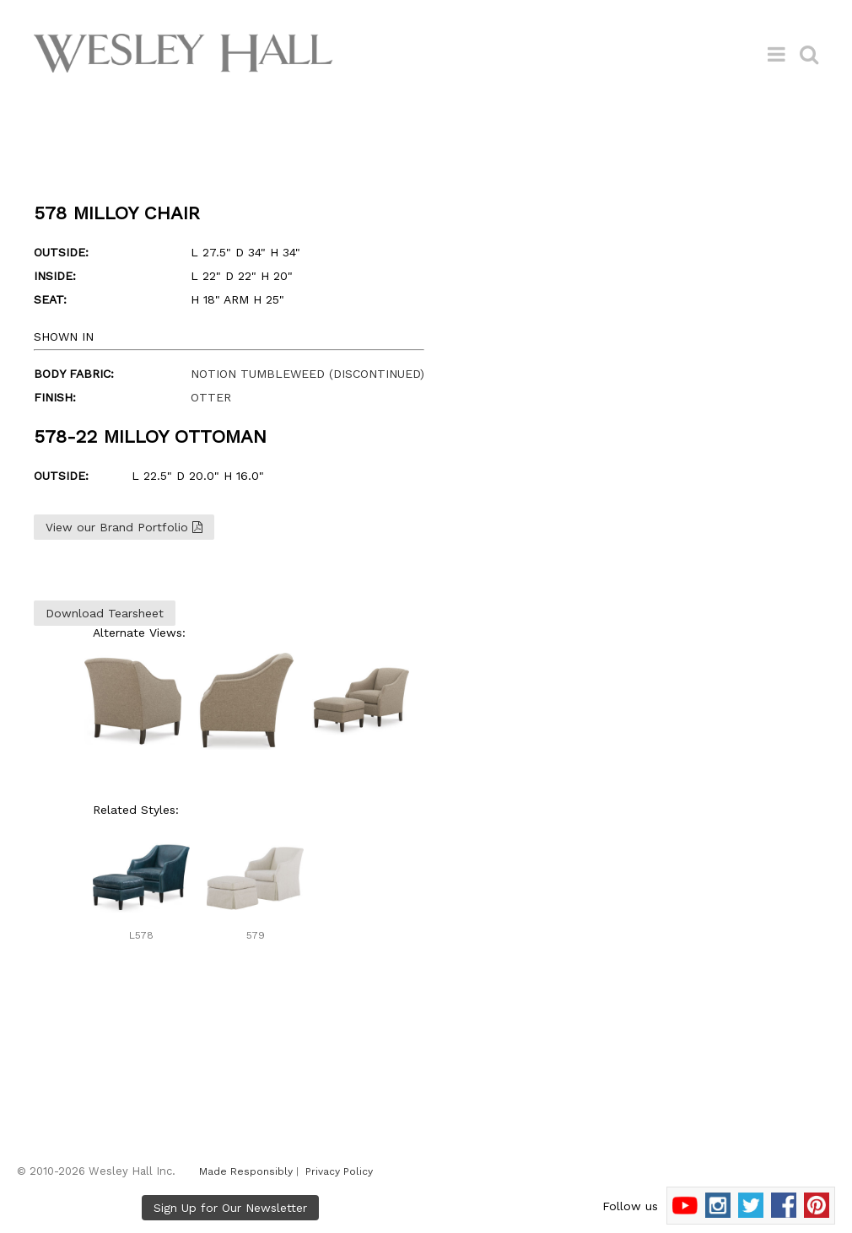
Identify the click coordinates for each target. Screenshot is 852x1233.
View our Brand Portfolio (124, 527)
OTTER (211, 397)
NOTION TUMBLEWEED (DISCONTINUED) (307, 373)
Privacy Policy (339, 1171)
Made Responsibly (246, 1171)
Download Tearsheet (105, 613)
